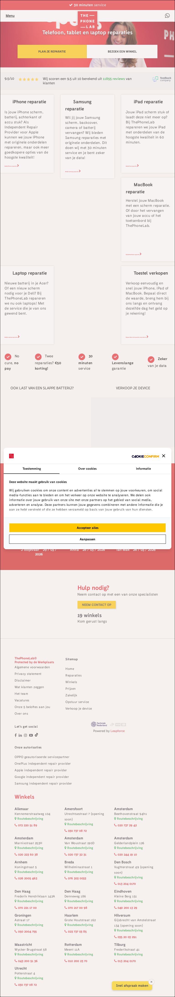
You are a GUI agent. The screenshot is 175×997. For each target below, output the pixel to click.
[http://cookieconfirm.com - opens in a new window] (145, 456)
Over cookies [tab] (87, 468)
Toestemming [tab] (32, 468)
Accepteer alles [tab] (87, 528)
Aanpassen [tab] (87, 539)
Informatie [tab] (143, 468)
